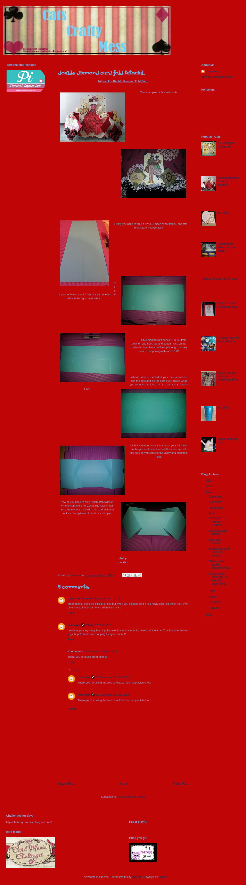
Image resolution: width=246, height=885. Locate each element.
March (213, 596)
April (212, 590)
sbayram (137, 876)
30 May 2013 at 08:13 (99, 625)
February (215, 602)
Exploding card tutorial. (218, 532)
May (212, 513)
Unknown (74, 625)
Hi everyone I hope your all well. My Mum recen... (218, 578)
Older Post (180, 783)
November (216, 502)
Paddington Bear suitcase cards (227, 247)
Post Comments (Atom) (131, 796)
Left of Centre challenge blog (227, 305)
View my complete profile (217, 77)
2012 (209, 614)
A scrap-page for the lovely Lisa (228, 339)
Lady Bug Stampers (80, 598)
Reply (71, 612)
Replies (76, 670)
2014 (209, 486)
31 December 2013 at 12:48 (100, 651)
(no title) (223, 212)
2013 (209, 491)
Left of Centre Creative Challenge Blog (228, 376)
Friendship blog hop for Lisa (219, 278)
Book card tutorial (214, 541)
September (216, 507)
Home (124, 783)
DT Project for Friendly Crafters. (217, 522)
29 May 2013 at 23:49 (107, 598)
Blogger (162, 876)
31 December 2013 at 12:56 (112, 677)
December (216, 496)
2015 (209, 480)
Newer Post (66, 783)
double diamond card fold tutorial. (228, 181)
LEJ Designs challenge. (226, 144)
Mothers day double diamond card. (219, 565)
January (214, 607)
